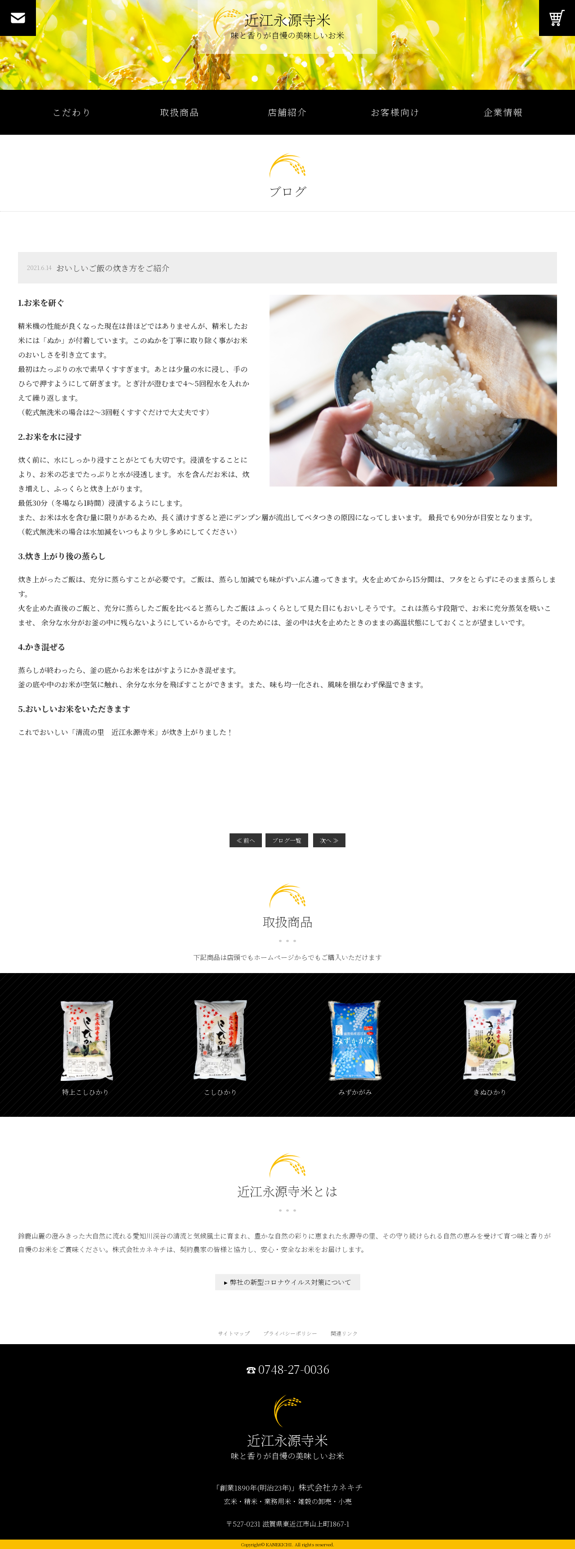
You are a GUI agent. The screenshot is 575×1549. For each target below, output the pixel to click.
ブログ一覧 (286, 840)
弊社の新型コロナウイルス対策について (290, 1282)
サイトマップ (234, 1333)
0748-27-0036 (293, 1369)
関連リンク (344, 1333)
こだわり (72, 112)
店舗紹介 (287, 112)
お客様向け (395, 112)
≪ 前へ (245, 840)
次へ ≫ (329, 840)
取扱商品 (179, 112)
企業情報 (503, 112)
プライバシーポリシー (290, 1333)
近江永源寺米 (287, 27)
